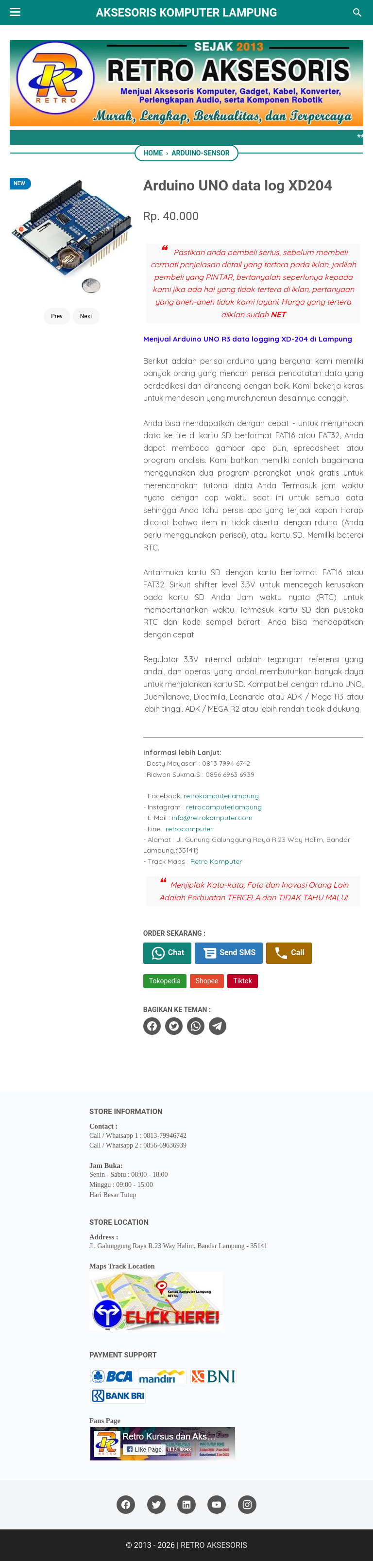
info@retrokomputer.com (212, 817)
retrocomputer (189, 828)
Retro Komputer (216, 861)
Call (288, 953)
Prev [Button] (57, 316)
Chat (167, 953)
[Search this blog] (357, 12)
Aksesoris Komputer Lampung (186, 12)
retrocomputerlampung (224, 807)
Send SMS (228, 953)
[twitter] (174, 1026)
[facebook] (152, 1026)
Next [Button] (86, 316)
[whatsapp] (195, 1026)
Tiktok (242, 981)
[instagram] (247, 1504)
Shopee (207, 981)
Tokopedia (165, 981)
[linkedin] (186, 1504)
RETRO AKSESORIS (214, 1545)
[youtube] (216, 1504)
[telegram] (217, 1026)
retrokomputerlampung (221, 795)
